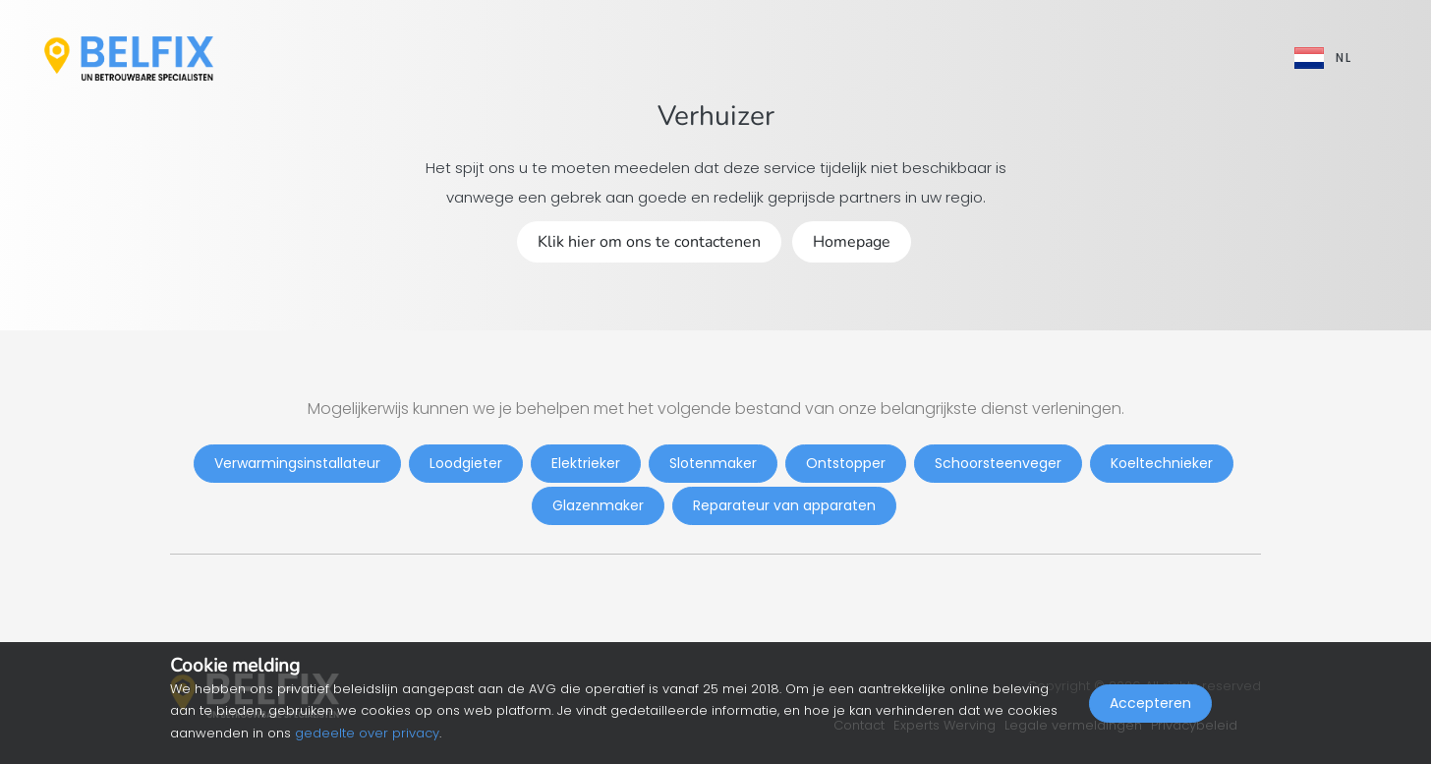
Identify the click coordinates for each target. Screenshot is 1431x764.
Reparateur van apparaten (784, 505)
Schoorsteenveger (998, 463)
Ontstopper (846, 463)
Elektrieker (585, 463)
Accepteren (1150, 721)
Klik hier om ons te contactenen (649, 242)
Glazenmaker (598, 505)
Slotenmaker (713, 463)
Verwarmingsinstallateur (297, 463)
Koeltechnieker (1162, 463)
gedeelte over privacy (367, 733)
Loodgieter (465, 463)
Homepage (851, 242)
